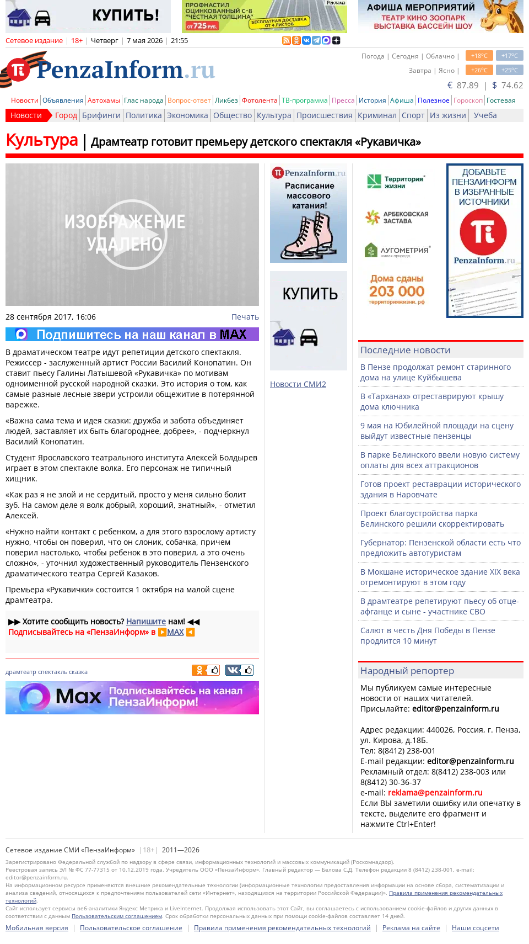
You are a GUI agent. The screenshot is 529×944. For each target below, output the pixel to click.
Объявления (63, 100)
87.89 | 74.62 (485, 85)
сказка (78, 671)
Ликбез (226, 100)
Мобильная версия (37, 927)
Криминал (377, 115)
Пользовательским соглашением (117, 916)
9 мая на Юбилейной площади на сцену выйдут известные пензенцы (437, 430)
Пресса (343, 100)
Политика (144, 115)
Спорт (413, 115)
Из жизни (448, 115)
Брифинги (101, 115)
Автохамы (104, 100)
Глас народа (144, 100)
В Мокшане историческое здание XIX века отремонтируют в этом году (440, 576)
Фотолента (260, 100)
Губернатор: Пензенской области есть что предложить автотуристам (440, 547)
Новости (25, 100)
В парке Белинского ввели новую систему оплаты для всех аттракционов (440, 459)
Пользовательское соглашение (131, 927)
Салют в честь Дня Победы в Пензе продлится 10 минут (427, 635)
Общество (232, 115)
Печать (245, 316)
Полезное (434, 100)
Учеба (485, 115)
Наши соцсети (475, 927)
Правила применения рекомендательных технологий (282, 927)
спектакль (52, 671)
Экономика (187, 115)
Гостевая (501, 100)
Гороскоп (468, 100)
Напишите (146, 621)
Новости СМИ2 (298, 384)
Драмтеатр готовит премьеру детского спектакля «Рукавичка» (256, 141)
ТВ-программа (305, 100)
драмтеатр (21, 671)
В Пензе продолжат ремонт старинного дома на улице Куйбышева (435, 372)
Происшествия (324, 115)
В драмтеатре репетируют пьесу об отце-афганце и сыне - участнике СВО (439, 606)
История (372, 100)
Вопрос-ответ (189, 100)
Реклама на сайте (411, 927)
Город (66, 115)
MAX (175, 632)
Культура (274, 115)
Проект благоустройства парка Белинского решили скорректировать (432, 518)
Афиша (402, 100)
